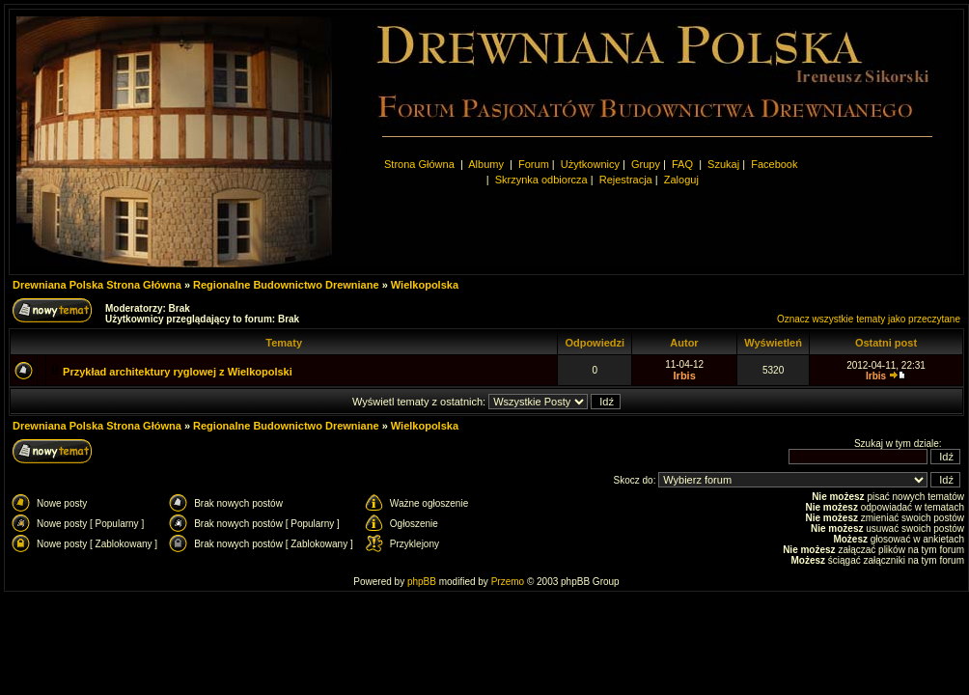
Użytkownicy (590, 164)
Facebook (774, 164)
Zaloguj (681, 179)
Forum (533, 164)
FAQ (682, 164)
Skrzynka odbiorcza (541, 179)
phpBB (421, 581)
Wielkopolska (424, 285)
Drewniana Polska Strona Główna (97, 285)
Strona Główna (419, 164)
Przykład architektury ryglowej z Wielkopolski (177, 371)
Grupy (645, 164)
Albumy (487, 164)
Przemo (507, 581)
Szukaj (723, 164)
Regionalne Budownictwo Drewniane (286, 285)
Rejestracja (625, 179)
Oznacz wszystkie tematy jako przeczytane (868, 319)
